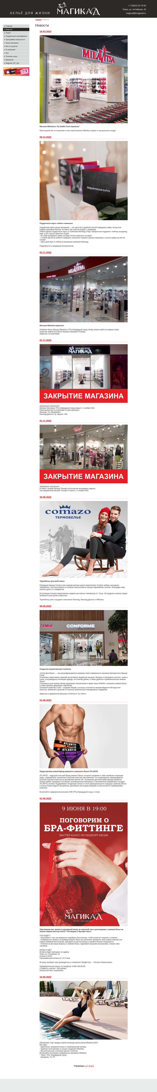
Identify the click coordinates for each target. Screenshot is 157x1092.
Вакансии (9, 60)
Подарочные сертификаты (16, 36)
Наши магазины (12, 43)
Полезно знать (11, 56)
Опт (7, 53)
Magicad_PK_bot (12, 63)
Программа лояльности (15, 40)
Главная (9, 26)
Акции (8, 33)
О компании (10, 50)
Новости (9, 29)
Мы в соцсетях (11, 46)
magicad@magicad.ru (136, 13)
